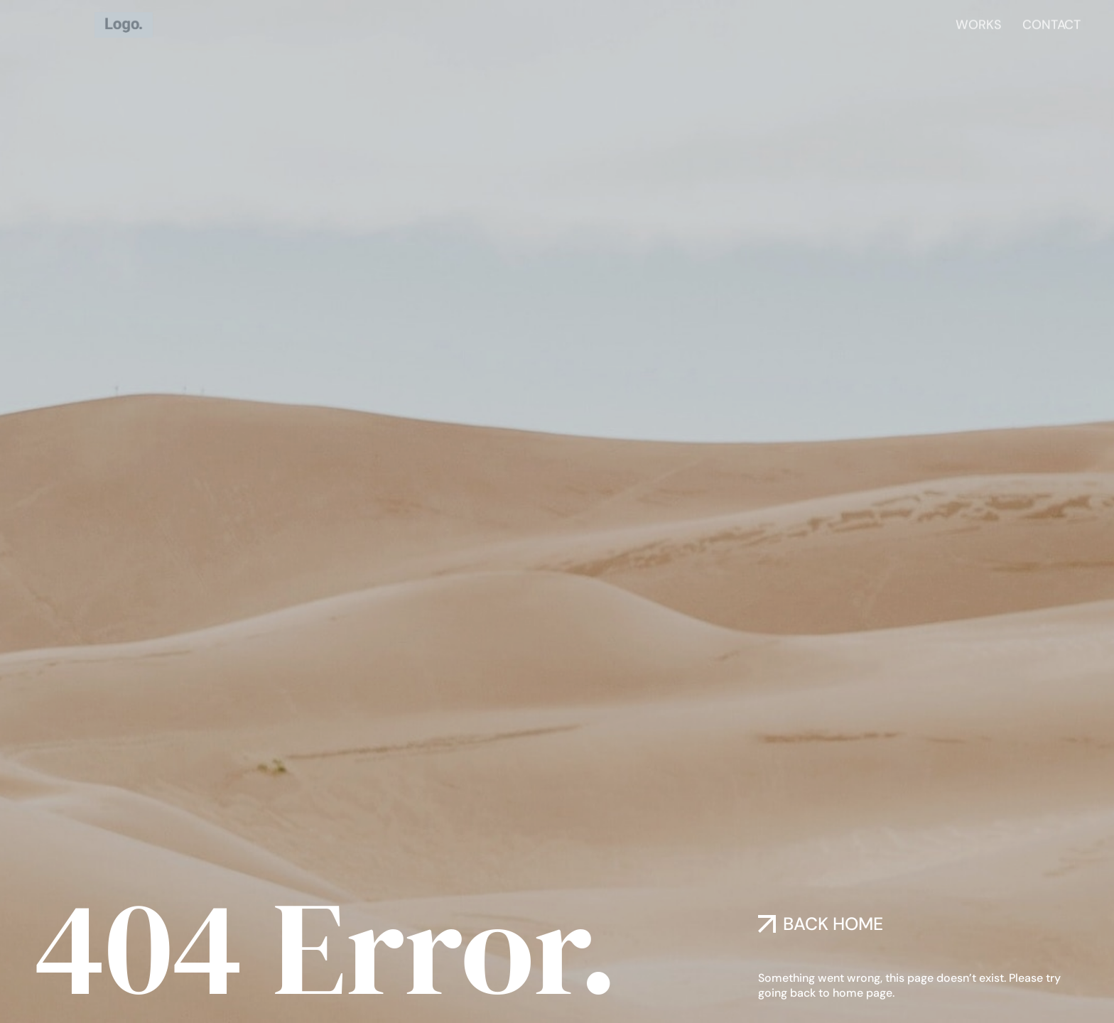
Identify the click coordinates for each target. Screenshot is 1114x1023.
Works (978, 23)
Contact (1051, 23)
